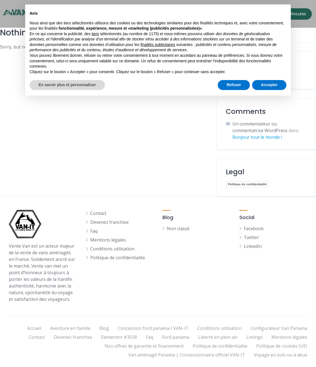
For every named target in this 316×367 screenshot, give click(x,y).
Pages (157, 13)
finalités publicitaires (158, 311)
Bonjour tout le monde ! (257, 137)
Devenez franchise (109, 222)
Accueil (85, 13)
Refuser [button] (234, 352)
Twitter (251, 237)
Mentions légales (108, 240)
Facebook (254, 228)
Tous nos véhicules (121, 13)
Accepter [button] (269, 352)
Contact (198, 13)
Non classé (241, 77)
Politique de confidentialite (117, 258)
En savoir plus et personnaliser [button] (67, 352)
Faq (93, 231)
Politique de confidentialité (247, 184)
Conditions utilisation (112, 249)
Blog (176, 13)
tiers (95, 301)
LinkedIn (253, 246)
